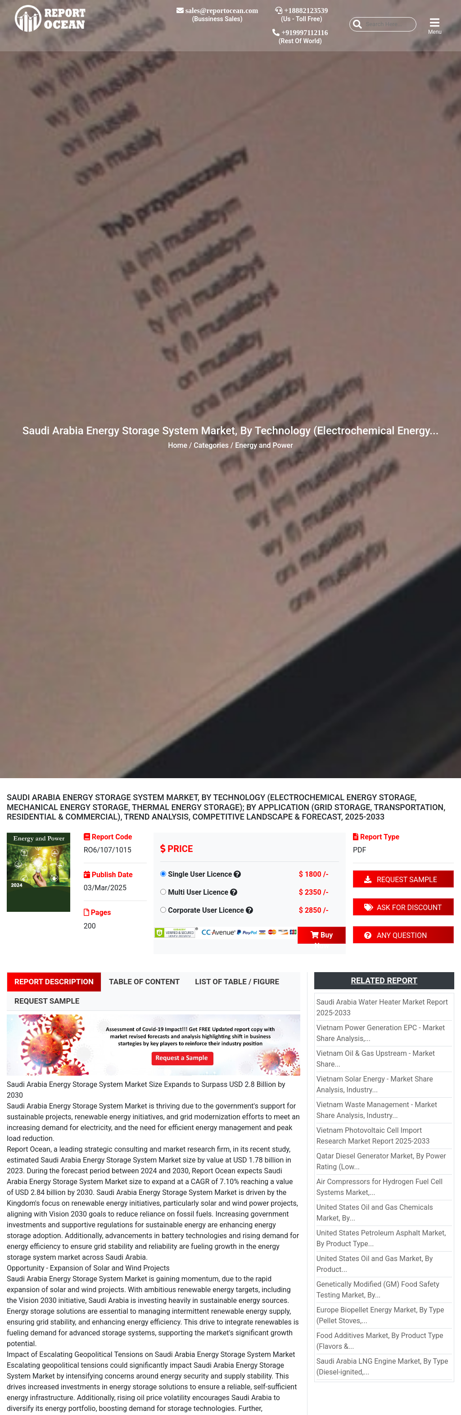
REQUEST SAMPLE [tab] (46, 1000)
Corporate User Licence (206, 910)
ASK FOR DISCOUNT (403, 907)
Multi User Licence (198, 892)
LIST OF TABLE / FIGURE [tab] (237, 981)
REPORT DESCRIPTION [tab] (54, 981)
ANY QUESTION (395, 935)
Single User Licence (200, 874)
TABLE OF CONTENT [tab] (144, 981)
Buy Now (322, 937)
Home (177, 445)
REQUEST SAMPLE (400, 879)
